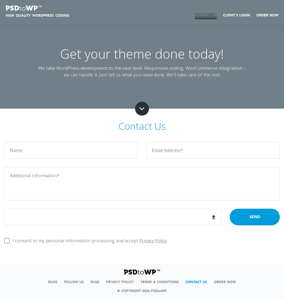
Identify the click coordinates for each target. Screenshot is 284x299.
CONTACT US (206, 15)
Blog (52, 282)
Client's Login (236, 15)
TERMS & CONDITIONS (160, 282)
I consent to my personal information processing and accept (90, 240)
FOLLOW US (74, 282)
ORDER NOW (267, 15)
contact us (196, 282)
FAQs (94, 282)
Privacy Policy (153, 241)
